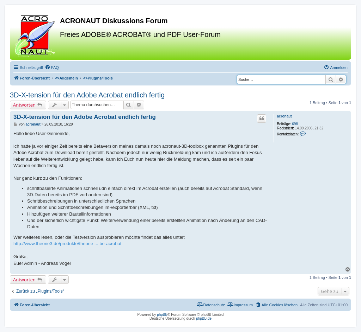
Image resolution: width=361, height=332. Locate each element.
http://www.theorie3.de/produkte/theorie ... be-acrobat (67, 243)
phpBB (162, 315)
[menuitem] (52, 67)
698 (295, 124)
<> (66, 78)
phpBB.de (204, 318)
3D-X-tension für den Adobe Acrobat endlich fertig (87, 95)
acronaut (284, 116)
